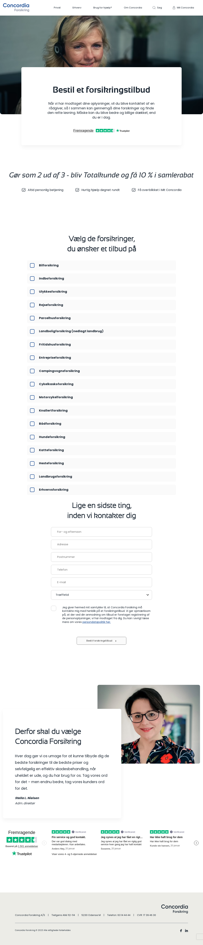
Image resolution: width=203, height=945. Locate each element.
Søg (159, 7)
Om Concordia (133, 7)
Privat (57, 7)
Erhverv (77, 7)
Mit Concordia (185, 7)
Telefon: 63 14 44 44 (118, 915)
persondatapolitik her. (96, 622)
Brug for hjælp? (102, 7)
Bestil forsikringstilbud (99, 640)
